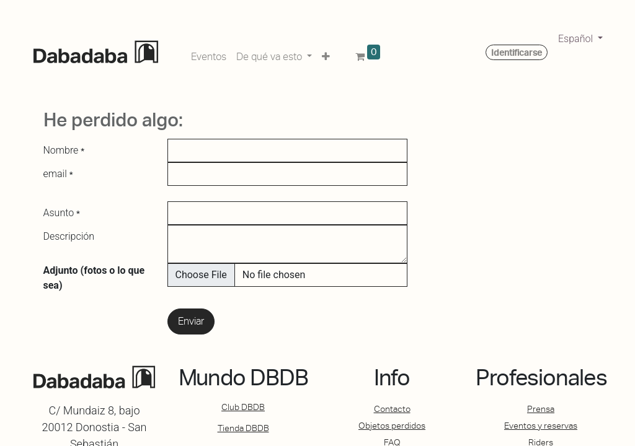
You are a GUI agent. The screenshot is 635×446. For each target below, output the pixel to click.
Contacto (392, 409)
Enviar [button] (191, 321)
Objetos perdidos (391, 426)
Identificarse (516, 53)
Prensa (540, 409)
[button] (326, 54)
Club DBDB (243, 407)
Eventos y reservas (540, 426)
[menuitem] (208, 54)
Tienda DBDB (243, 428)
